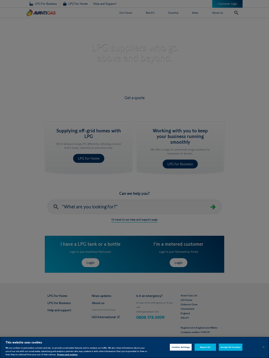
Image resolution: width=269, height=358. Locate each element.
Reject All (205, 347)
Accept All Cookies (231, 347)
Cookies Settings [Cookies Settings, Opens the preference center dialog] (181, 347)
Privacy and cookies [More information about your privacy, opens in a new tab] (67, 354)
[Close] (263, 347)
